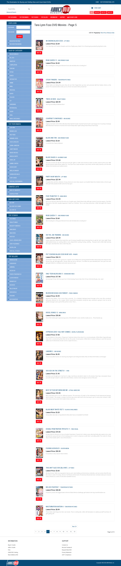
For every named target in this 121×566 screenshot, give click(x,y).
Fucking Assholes (53, 448)
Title (102, 33)
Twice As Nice (51, 99)
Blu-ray (11, 202)
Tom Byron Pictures (64, 80)
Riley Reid (11, 135)
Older (10, 111)
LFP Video (67, 41)
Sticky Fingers (51, 80)
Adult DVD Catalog (13, 552)
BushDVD (11, 285)
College (11, 97)
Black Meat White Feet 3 (55, 409)
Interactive (12, 79)
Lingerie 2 (50, 351)
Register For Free (15, 41)
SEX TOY (103, 12)
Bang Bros (12, 229)
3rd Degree (67, 118)
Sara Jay (11, 160)
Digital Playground (78, 332)
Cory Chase (12, 178)
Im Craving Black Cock (54, 41)
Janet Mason (13, 149)
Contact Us (65, 545)
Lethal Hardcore (74, 390)
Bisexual (11, 90)
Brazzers (12, 233)
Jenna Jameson (13, 145)
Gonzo (11, 75)
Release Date (110, 33)
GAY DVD (97, 12)
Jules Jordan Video (14, 240)
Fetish (10, 72)
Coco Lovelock (13, 142)
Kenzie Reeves (13, 152)
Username (11, 27)
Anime (10, 83)
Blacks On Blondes (71, 409)
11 (67, 531)
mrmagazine (12, 260)
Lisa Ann (11, 127)
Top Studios (34, 17)
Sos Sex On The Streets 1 (56, 371)
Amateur (11, 61)
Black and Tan (51, 138)
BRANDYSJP (12, 281)
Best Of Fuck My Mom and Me (57, 390)
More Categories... (14, 118)
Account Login (72, 17)
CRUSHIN (11, 296)
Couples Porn (13, 194)
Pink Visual (74, 429)
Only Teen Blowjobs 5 (54, 274)
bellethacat (12, 288)
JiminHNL (11, 267)
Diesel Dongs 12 (52, 313)
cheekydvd (12, 263)
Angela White (13, 156)
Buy (39, 53)
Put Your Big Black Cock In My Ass (59, 254)
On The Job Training (53, 235)
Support (62, 17)
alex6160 (11, 270)
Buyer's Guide (12, 545)
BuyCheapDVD (13, 299)
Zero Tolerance (13, 244)
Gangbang (12, 104)
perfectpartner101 (15, 274)
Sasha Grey (12, 167)
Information (53, 17)
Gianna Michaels (14, 174)
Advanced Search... (12, 12)
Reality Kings (13, 222)
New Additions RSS (13, 555)
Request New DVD (67, 550)
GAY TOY (110, 12)
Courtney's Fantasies (54, 118)
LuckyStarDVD (13, 278)
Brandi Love (12, 131)
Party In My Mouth (53, 177)
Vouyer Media (65, 448)
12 (70, 531)
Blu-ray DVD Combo (14, 206)
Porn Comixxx (73, 293)
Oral (10, 115)
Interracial (12, 108)
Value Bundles (13, 54)
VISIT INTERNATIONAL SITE (107, 2)
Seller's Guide (11, 547)
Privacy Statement (66, 552)
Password (11, 32)
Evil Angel (12, 218)
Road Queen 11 (51, 215)
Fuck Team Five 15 (52, 196)
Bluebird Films (62, 157)
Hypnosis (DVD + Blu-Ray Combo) (58, 332)
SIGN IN (19, 36)
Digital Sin (12, 247)
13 (74, 531)
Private (75, 254)
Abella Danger (13, 170)
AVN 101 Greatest (14, 190)
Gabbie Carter (13, 163)
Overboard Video (69, 274)
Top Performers (23, 17)
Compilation (12, 65)
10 (63, 531)
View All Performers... (15, 181)
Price (105, 33)
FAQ (9, 550)
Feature (11, 68)
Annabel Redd (13, 138)
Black (10, 93)
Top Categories (12, 17)
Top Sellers (44, 17)
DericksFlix (12, 292)
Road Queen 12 (51, 60)
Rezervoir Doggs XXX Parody (57, 293)
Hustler (11, 236)
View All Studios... (14, 251)
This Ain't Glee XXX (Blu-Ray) (57, 468)
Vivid (67, 371)
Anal (10, 86)
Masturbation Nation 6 (55, 507)
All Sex (11, 57)
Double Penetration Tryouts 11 (58, 429)
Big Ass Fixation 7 (53, 487)
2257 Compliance (66, 555)
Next (74, 526)
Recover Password (15, 44)
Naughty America (14, 226)
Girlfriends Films (63, 60)
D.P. (10, 101)
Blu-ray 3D (12, 210)
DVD (92, 12)
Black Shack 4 (51, 157)
